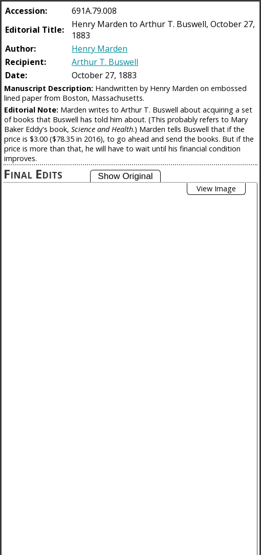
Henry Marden (99, 48)
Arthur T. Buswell (105, 62)
